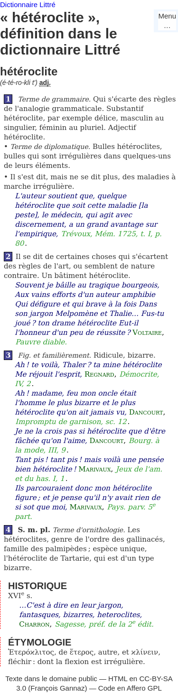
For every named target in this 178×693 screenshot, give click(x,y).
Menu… (167, 20)
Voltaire (147, 332)
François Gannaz (57, 688)
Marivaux (94, 469)
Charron (34, 624)
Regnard (99, 374)
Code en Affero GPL (130, 688)
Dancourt (146, 412)
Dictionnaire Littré (28, 4)
